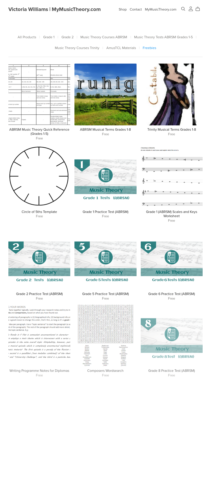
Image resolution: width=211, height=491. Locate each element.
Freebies (149, 48)
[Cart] (199, 9)
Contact (136, 9)
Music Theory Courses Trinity (77, 48)
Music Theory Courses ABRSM (103, 37)
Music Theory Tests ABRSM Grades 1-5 (163, 37)
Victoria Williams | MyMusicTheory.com (54, 9)
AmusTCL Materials (121, 48)
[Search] (183, 9)
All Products (27, 37)
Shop (123, 9)
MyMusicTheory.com (160, 9)
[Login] (190, 8)
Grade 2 (67, 37)
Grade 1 (48, 37)
